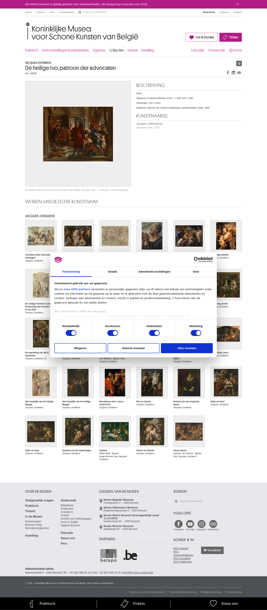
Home (28, 12)
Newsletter (214, 550)
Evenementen (66, 12)
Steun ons (68, 538)
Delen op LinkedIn (233, 72)
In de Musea (33, 516)
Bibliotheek (67, 505)
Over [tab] (196, 271)
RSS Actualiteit (182, 558)
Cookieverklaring (233, 592)
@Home (235, 50)
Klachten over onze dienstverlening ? (147, 592)
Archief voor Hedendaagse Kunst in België (76, 520)
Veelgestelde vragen (39, 500)
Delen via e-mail (239, 72)
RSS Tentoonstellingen (183, 553)
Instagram (201, 529)
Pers (52, 12)
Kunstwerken (239, 63)
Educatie (197, 50)
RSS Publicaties (182, 561)
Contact (40, 12)
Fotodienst (67, 511)
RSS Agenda (180, 548)
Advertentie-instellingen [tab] (154, 271)
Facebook (178, 529)
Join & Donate (205, 37)
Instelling (147, 50)
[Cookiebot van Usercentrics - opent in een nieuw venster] (196, 259)
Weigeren (80, 348)
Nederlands (209, 12)
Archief (65, 515)
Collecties (116, 50)
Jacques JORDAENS (149, 125)
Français (224, 12)
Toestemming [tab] (71, 271)
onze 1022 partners (77, 289)
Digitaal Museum (70, 525)
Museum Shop (33, 524)
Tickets (233, 37)
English (238, 12)
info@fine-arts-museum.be (138, 572)
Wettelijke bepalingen (211, 592)
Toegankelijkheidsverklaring (183, 592)
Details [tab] (112, 271)
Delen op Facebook (228, 72)
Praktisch (31, 50)
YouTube (190, 529)
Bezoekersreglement (37, 528)
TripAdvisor (213, 529)
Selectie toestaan (133, 348)
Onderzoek (216, 50)
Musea (133, 50)
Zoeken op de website (80, 12)
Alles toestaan (186, 348)
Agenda (99, 50)
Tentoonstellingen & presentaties (65, 50)
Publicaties (67, 508)
